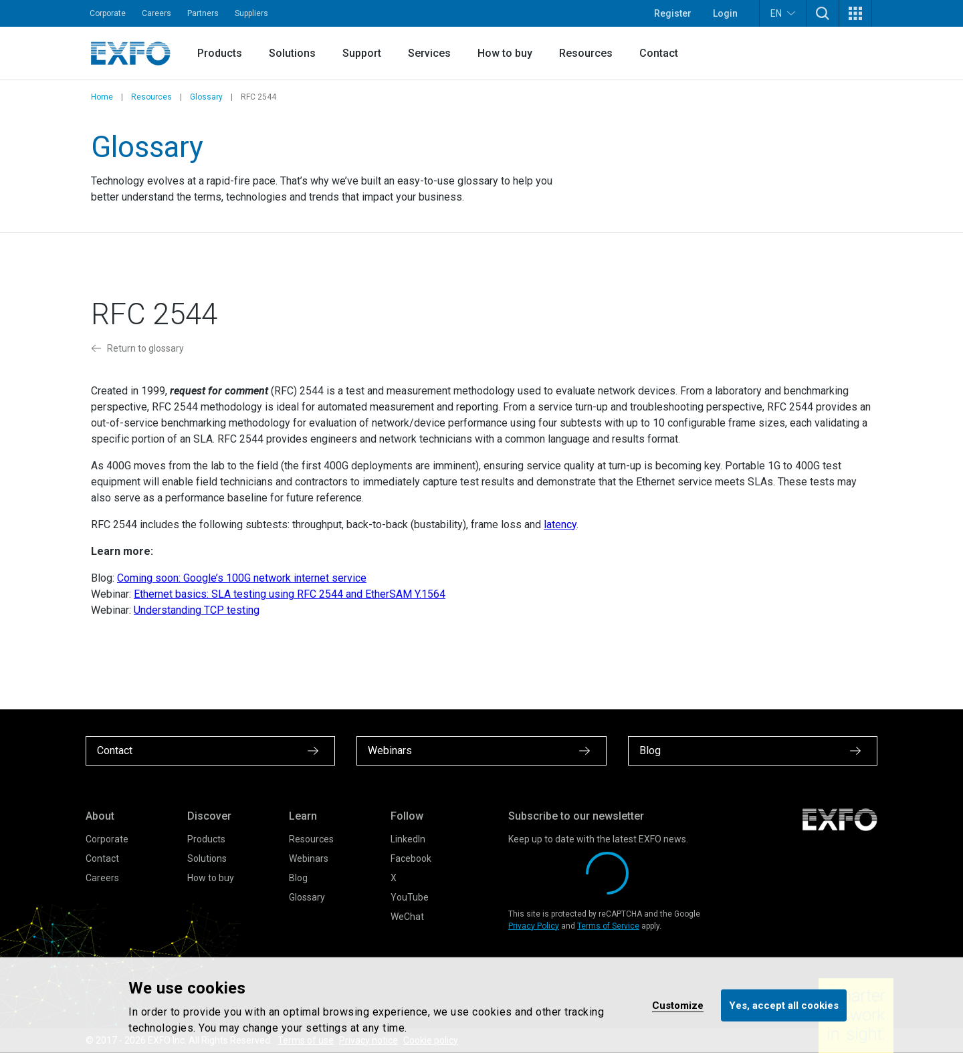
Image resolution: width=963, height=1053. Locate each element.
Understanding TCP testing (196, 610)
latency (560, 524)
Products (219, 53)
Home (102, 97)
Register (672, 13)
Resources (586, 53)
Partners (203, 13)
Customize (678, 1005)
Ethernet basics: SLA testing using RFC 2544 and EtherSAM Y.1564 (289, 594)
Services (429, 53)
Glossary (206, 97)
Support (361, 53)
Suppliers (251, 13)
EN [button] (782, 13)
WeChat (407, 916)
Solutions (292, 53)
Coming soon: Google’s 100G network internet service (241, 578)
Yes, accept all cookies (784, 1005)
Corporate (108, 13)
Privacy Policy (533, 926)
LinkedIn (408, 839)
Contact (658, 53)
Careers (156, 13)
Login (725, 13)
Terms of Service (608, 926)
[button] (823, 13)
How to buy (504, 53)
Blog (298, 877)
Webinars (308, 858)
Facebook (411, 858)
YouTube (410, 897)
